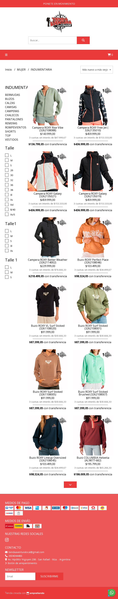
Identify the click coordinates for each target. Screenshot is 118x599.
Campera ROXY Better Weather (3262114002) (47, 261)
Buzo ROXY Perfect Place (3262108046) (93, 261)
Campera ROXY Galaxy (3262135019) (93, 195)
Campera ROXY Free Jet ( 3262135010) (93, 129)
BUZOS (9, 99)
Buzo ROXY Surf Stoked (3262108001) (93, 327)
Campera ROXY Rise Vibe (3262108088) (47, 129)
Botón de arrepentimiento (21, 563)
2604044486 (13, 555)
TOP (8, 135)
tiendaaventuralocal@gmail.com (24, 552)
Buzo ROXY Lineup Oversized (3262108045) (47, 459)
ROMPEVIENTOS (15, 127)
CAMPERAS (12, 111)
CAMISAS (11, 107)
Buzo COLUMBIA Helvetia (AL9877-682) (93, 459)
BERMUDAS (12, 95)
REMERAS (11, 123)
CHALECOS (12, 115)
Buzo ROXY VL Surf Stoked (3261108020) (48, 327)
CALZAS (10, 103)
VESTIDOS (11, 139)
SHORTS (10, 131)
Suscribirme (49, 576)
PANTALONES (14, 119)
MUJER (21, 69)
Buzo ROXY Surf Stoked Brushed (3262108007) (93, 393)
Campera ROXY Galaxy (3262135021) (48, 195)
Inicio (9, 69)
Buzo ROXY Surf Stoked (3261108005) (47, 393)
